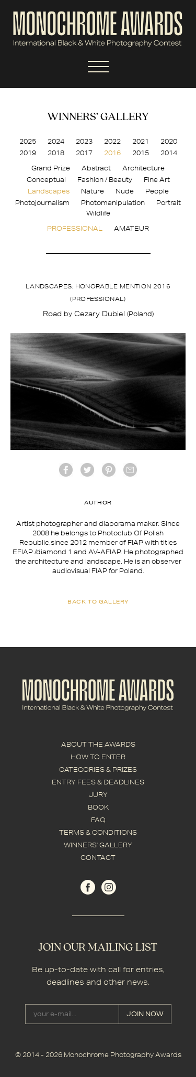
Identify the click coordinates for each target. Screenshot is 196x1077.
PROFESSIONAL (74, 228)
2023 (84, 141)
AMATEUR (131, 228)
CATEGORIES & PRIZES (98, 769)
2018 (56, 152)
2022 (112, 141)
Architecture (143, 168)
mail (130, 470)
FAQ (98, 819)
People (157, 191)
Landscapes (49, 191)
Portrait (168, 202)
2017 (84, 152)
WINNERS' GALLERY (98, 845)
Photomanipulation (113, 202)
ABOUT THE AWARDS (98, 744)
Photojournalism (42, 202)
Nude (125, 191)
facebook (66, 470)
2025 (27, 141)
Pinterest (109, 470)
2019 (27, 152)
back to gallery (98, 601)
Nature (92, 191)
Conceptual (46, 179)
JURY (98, 794)
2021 (140, 141)
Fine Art (157, 179)
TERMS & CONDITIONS (98, 832)
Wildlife (98, 213)
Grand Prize (50, 168)
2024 (56, 141)
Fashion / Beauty (104, 179)
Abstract (96, 168)
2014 (168, 152)
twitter (87, 470)
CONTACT (98, 857)
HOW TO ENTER (98, 756)
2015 (140, 152)
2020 (168, 141)
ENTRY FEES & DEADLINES (98, 782)
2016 (112, 152)
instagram (108, 887)
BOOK (98, 807)
